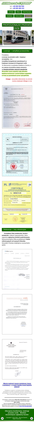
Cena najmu (19, 16)
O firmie (11, 12)
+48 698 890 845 (18, 6)
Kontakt (28, 20)
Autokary (9, 16)
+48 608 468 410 (18, 8)
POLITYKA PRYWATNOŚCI (25, 406)
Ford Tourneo (27, 12)
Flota (18, 12)
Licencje (28, 16)
